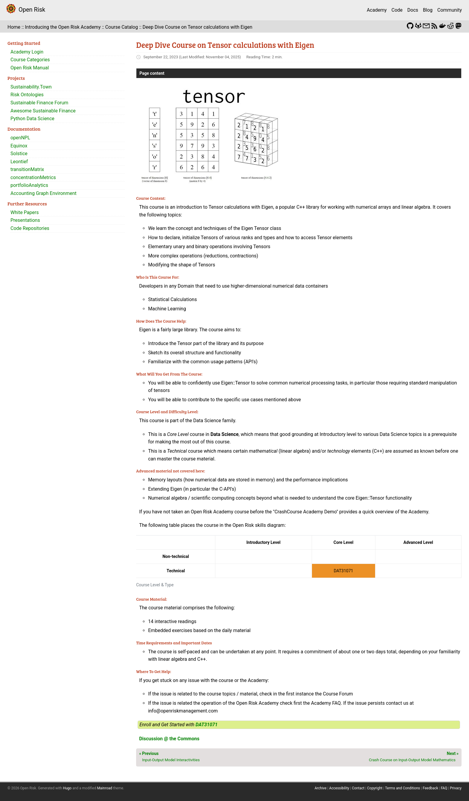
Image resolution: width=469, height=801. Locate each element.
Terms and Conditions (402, 788)
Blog (428, 10)
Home (13, 27)
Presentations (25, 220)
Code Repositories (29, 228)
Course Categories (30, 59)
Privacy (456, 788)
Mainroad (104, 788)
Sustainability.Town (31, 87)
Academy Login (26, 52)
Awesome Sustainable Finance (43, 111)
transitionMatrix (27, 169)
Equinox (18, 146)
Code (397, 10)
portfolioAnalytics (29, 185)
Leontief (19, 161)
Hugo (67, 788)
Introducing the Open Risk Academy (62, 27)
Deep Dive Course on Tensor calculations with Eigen (197, 27)
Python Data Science (32, 118)
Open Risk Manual (29, 68)
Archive (321, 788)
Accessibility (339, 788)
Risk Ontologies (27, 94)
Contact (358, 788)
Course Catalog (121, 27)
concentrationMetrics (33, 177)
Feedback (430, 788)
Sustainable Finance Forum (39, 103)
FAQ (444, 788)
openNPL (20, 138)
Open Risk (32, 9)
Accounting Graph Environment (43, 193)
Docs (412, 10)
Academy (377, 10)
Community (449, 10)
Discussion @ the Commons (169, 739)
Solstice (19, 153)
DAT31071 (207, 724)
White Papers (24, 212)
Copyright (374, 788)
